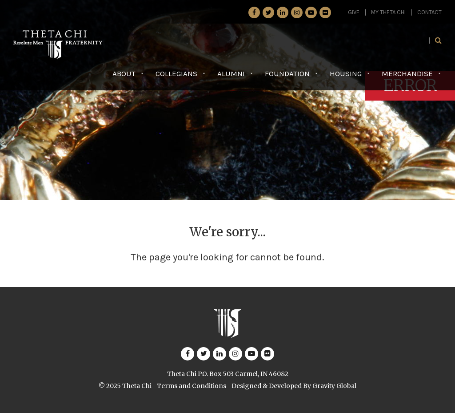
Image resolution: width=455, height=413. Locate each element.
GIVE (353, 12)
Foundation (287, 73)
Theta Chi (137, 386)
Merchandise (407, 73)
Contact (429, 12)
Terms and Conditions (191, 386)
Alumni (231, 73)
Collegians (176, 73)
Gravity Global (334, 386)
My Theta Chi (388, 12)
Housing (346, 73)
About (124, 73)
